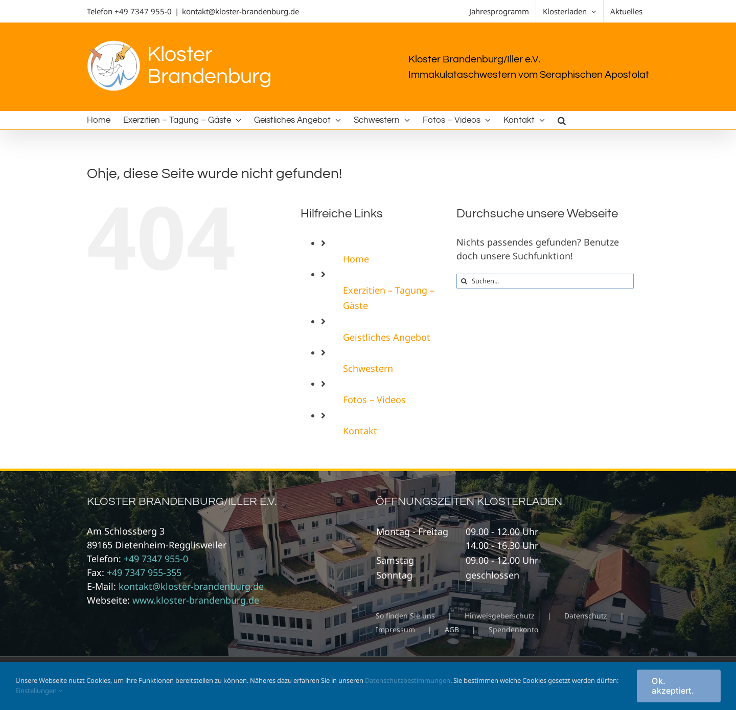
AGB (452, 629)
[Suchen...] (545, 281)
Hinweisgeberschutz (500, 615)
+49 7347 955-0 (143, 11)
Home (356, 259)
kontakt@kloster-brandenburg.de (240, 11)
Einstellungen (38, 690)
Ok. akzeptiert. (673, 686)
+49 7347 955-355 (144, 572)
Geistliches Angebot (386, 337)
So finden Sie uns (405, 615)
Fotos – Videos (374, 399)
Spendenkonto (513, 629)
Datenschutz (585, 615)
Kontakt (360, 431)
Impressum (395, 629)
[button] (562, 120)
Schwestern (368, 368)
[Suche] (463, 281)
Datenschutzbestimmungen (407, 680)
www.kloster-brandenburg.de (195, 600)
